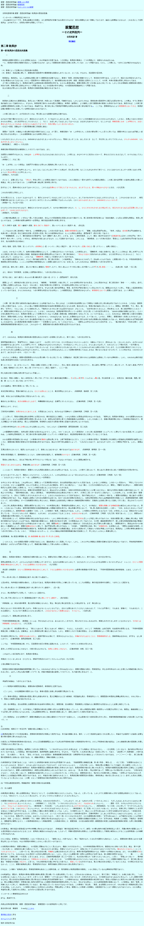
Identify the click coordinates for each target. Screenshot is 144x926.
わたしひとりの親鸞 (25, 7)
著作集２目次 (6, 914)
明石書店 (72, 41)
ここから (30, 908)
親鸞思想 (21, 4)
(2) (2, 734)
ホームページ (6, 919)
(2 (92, 106)
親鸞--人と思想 (23, 2)
